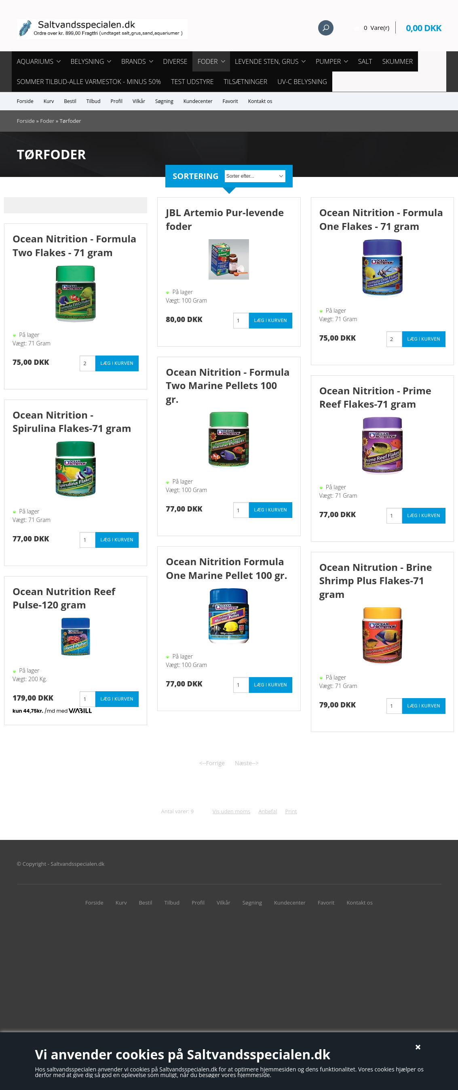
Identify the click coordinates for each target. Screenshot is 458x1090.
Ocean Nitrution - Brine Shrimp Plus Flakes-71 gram (375, 580)
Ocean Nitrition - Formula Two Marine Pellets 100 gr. (227, 385)
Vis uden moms (231, 811)
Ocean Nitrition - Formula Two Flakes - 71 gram (74, 245)
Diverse (175, 61)
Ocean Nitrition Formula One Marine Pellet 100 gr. (226, 568)
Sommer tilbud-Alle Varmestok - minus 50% (89, 81)
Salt (365, 61)
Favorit (230, 101)
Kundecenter (198, 101)
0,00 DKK (423, 27)
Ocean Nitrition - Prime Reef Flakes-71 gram (375, 397)
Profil (116, 101)
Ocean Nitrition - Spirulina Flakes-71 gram (72, 421)
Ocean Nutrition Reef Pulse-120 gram (64, 598)
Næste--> (247, 763)
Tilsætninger (245, 81)
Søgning (164, 101)
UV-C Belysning (302, 81)
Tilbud (94, 101)
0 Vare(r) (376, 27)
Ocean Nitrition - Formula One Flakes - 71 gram (381, 219)
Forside (25, 101)
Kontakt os (260, 101)
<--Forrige (212, 763)
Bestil (70, 101)
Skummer (397, 61)
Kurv (49, 101)
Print (291, 811)
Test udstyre (192, 81)
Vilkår (139, 101)
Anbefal (267, 811)
